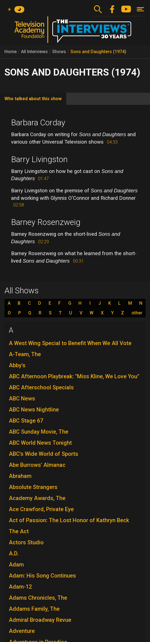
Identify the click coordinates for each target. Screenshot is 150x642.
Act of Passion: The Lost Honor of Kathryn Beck (69, 520)
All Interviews (34, 51)
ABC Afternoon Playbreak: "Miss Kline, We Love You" (74, 376)
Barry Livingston (39, 159)
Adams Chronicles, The (38, 597)
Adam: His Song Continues (42, 575)
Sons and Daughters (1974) (98, 51)
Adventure (22, 631)
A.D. (14, 553)
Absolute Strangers (33, 487)
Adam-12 (20, 586)
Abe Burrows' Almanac (37, 465)
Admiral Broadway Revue (40, 620)
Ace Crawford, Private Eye (41, 509)
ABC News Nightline (34, 409)
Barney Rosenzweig (45, 222)
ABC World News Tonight (40, 442)
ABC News (22, 398)
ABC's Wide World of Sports (43, 454)
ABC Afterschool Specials (41, 387)
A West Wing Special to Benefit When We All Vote (70, 343)
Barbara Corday (38, 122)
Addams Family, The (34, 608)
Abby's (17, 365)
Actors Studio (26, 542)
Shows (59, 51)
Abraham (20, 476)
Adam (16, 564)
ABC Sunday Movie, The (38, 431)
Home (10, 51)
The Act (19, 531)
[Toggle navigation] (140, 9)
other (136, 313)
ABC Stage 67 (26, 420)
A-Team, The (25, 354)
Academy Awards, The (37, 498)
